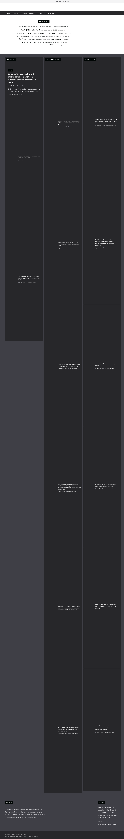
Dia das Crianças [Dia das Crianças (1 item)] (59, 33)
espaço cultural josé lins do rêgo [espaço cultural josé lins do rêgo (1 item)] (48, 36)
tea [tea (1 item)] (54, 45)
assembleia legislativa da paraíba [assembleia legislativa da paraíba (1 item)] (28, 26)
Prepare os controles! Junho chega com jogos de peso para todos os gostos (106, 485)
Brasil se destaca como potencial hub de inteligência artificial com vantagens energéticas (106, 606)
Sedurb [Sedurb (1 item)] (39, 45)
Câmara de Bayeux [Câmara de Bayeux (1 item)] (61, 30)
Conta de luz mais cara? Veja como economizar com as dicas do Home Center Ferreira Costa (105, 727)
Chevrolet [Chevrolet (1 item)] (50, 30)
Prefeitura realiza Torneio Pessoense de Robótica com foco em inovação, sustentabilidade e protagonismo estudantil (106, 242)
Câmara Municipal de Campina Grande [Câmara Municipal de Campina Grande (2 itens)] (28, 33)
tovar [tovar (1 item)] (57, 45)
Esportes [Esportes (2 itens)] (58, 36)
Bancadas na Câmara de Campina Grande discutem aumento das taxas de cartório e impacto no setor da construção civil (69, 608)
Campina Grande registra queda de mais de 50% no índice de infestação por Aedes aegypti (69, 122)
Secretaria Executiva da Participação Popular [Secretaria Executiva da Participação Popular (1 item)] (27, 45)
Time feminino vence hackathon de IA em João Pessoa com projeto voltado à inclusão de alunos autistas (106, 121)
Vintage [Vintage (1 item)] (60, 45)
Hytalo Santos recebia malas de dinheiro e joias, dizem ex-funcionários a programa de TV (69, 244)
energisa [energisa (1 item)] (32, 36)
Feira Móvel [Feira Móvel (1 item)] (64, 36)
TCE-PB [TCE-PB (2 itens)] (51, 45)
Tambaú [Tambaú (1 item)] (46, 45)
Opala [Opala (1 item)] (40, 39)
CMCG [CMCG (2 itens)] (55, 30)
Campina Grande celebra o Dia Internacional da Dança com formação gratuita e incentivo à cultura (22, 78)
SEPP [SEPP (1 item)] (43, 45)
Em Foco (31, 13)
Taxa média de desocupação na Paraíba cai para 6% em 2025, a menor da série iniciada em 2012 (68, 729)
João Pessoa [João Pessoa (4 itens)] (23, 39)
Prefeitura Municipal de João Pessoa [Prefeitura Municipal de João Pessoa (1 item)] (44, 42)
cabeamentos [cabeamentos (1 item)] (48, 26)
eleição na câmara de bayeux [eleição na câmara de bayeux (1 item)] (23, 36)
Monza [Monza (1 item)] (33, 39)
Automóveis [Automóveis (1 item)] (42, 26)
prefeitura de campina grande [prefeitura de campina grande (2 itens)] (60, 39)
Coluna (39, 13)
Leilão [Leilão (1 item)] (30, 39)
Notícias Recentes (49, 13)
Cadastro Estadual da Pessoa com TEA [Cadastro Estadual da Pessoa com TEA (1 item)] (60, 26)
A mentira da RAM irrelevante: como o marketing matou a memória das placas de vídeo (106, 363)
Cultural (16, 13)
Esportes (24, 13)
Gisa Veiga (19, 85)
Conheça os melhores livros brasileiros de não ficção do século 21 (29, 156)
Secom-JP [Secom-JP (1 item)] (65, 42)
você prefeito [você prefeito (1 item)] (65, 45)
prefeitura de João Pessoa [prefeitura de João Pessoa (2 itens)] (28, 42)
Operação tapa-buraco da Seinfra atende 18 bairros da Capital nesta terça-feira (69, 365)
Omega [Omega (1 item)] (37, 39)
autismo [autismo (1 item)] (37, 26)
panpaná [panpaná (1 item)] (44, 39)
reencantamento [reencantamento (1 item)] (56, 42)
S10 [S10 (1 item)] (61, 42)
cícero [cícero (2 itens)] (42, 33)
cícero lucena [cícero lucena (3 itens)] (50, 33)
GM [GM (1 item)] (68, 36)
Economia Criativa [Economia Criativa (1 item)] (67, 33)
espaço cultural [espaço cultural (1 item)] (38, 36)
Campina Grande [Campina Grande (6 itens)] (30, 29)
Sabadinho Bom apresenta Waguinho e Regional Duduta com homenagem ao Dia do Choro (29, 278)
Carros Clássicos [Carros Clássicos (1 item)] (44, 30)
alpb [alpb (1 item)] (20, 26)
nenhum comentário (27, 85)
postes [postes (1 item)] (48, 39)
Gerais (8, 13)
